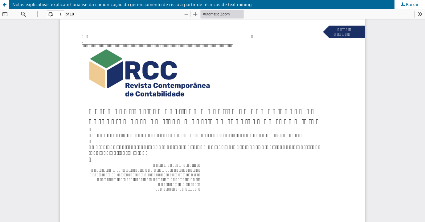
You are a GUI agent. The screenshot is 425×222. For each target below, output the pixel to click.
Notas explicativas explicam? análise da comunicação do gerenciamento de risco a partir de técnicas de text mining (132, 4)
